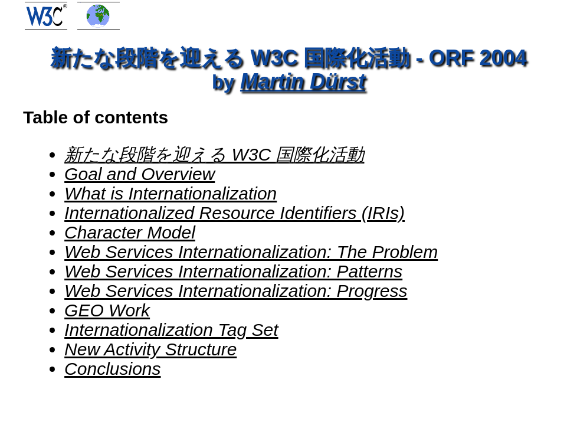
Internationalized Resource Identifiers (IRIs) (234, 213)
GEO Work (107, 310)
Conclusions (112, 368)
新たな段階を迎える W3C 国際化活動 (214, 154)
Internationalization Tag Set (171, 329)
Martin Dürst (302, 81)
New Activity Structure (150, 349)
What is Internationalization (170, 193)
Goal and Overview (139, 174)
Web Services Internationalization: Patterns (233, 271)
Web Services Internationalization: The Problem (251, 251)
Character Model (129, 232)
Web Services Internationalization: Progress (235, 290)
